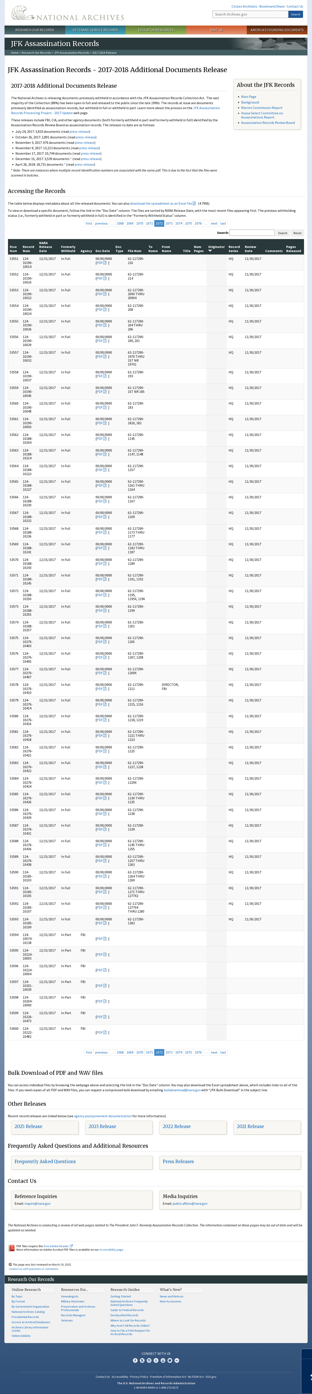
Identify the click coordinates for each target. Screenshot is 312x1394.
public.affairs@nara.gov (190, 1203)
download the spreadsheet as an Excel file (161, 203)
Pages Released (293, 248)
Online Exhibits (21, 1336)
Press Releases (178, 1161)
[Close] (307, 1354)
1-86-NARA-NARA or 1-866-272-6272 (156, 1387)
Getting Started (120, 1296)
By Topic (17, 1296)
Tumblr (156, 1360)
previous (101, 223)
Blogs (169, 1360)
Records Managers (73, 1315)
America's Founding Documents (277, 30)
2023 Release (102, 1126)
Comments (274, 251)
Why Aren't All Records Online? (130, 1326)
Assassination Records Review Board (268, 122)
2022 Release (177, 1126)
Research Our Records (34, 30)
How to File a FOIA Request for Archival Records (130, 1332)
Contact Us (295, 6)
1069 (130, 223)
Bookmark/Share (272, 6)
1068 (120, 223)
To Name (153, 248)
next (214, 223)
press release (79, 131)
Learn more (273, 1386)
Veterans (67, 1320)
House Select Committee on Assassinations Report (262, 115)
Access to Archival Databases (31, 1322)
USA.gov (211, 1377)
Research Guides (125, 1289)
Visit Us (216, 30)
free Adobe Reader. (58, 1246)
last (223, 223)
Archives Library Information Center (30, 1329)
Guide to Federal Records (127, 1310)
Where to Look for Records (128, 1320)
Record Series (234, 248)
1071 (149, 223)
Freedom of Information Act (168, 1377)
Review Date (250, 248)
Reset (297, 233)
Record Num (28, 248)
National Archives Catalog (28, 1312)
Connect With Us (156, 1353)
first (89, 223)
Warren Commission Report (262, 107)
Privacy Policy (139, 1377)
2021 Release (250, 1126)
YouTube (163, 1360)
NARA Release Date (45, 247)
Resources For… (74, 1289)
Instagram (149, 1360)
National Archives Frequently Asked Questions (129, 1303)
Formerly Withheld (68, 248)
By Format (18, 1301)
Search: (223, 232)
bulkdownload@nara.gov (182, 1090)
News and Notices (172, 1296)
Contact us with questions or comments (33, 1269)
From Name (166, 248)
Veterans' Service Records (95, 30)
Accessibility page (111, 1250)
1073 (169, 223)
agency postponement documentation (103, 1116)
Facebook (135, 1360)
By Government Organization (30, 1306)
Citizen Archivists (244, 6)
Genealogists (69, 1296)
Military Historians (72, 1301)
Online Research (26, 1289)
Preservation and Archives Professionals (78, 1308)
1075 (188, 223)
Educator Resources (156, 30)
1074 (178, 223)
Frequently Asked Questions (45, 1161)
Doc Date (103, 251)
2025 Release (28, 1126)
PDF (100, 263)
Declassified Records (124, 1315)
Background (250, 102)
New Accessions (170, 1301)
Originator (216, 248)
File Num (134, 251)
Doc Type (119, 248)
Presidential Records (25, 1317)
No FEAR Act (196, 1377)
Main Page (248, 96)
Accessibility (120, 1377)
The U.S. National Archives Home (67, 12)
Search (295, 14)
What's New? (171, 1289)
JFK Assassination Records (71, 53)
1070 (139, 223)
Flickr (176, 1360)
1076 (198, 223)
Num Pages (199, 248)
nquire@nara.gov (37, 1203)
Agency (86, 251)
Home (15, 53)
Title (186, 251)
